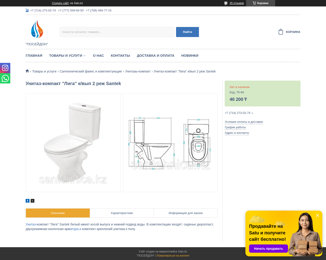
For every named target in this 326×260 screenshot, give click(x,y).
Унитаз (31, 224)
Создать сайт (60, 3)
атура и (76, 229)
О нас (98, 55)
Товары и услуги (65, 55)
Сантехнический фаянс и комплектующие (91, 71)
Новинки (189, 55)
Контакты (120, 55)
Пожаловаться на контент (173, 255)
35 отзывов (237, 3)
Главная (34, 55)
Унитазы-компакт (138, 71)
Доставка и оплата (155, 55)
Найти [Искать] (187, 32)
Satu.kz (182, 251)
